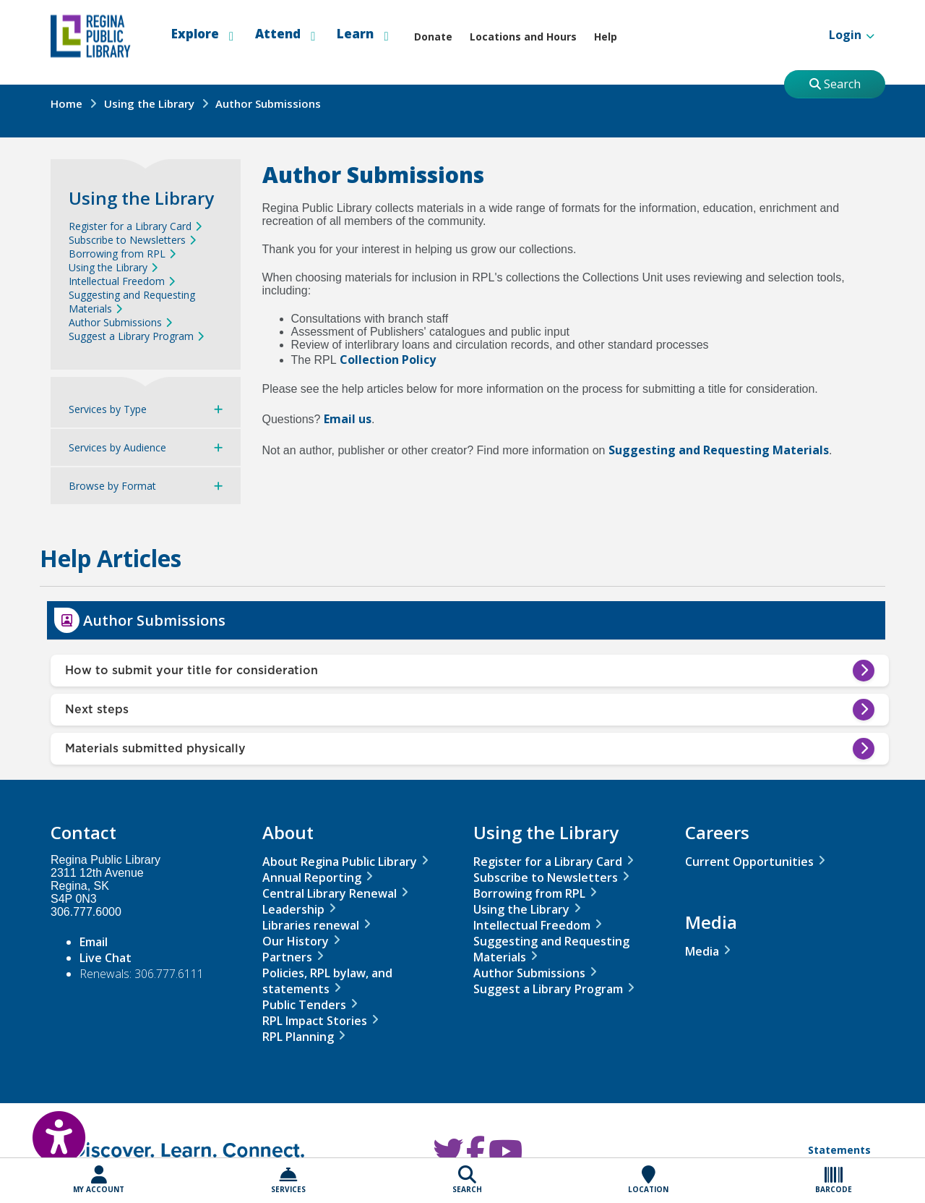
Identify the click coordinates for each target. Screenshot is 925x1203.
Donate (433, 36)
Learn (362, 34)
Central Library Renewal (329, 893)
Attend (285, 34)
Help (605, 36)
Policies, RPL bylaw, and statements (327, 981)
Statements (839, 1150)
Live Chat (105, 958)
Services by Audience (117, 447)
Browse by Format (112, 486)
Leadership (293, 909)
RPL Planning (298, 1037)
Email (93, 942)
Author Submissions (115, 322)
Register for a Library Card (130, 226)
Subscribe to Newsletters (127, 240)
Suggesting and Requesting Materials (718, 450)
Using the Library (149, 103)
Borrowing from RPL (117, 253)
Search (835, 84)
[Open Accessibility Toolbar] (43, 1127)
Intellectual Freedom (117, 281)
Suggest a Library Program (131, 336)
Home (66, 103)
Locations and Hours (523, 36)
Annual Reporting (311, 877)
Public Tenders (304, 1005)
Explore (202, 34)
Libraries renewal (310, 925)
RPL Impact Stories (314, 1021)
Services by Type (108, 409)
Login (838, 36)
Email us (347, 419)
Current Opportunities (749, 862)
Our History (295, 941)
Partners (287, 957)
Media (702, 951)
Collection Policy (388, 359)
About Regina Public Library (339, 862)
